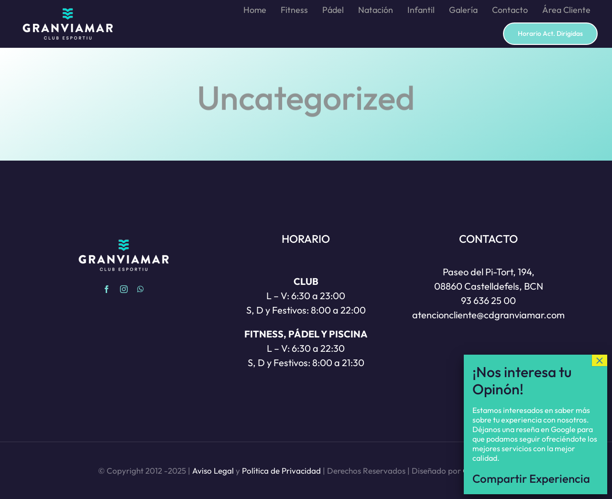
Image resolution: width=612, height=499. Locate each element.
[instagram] (124, 289)
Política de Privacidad (281, 471)
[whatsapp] (140, 289)
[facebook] (106, 289)
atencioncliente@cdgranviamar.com (488, 315)
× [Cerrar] (599, 392)
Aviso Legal (213, 471)
